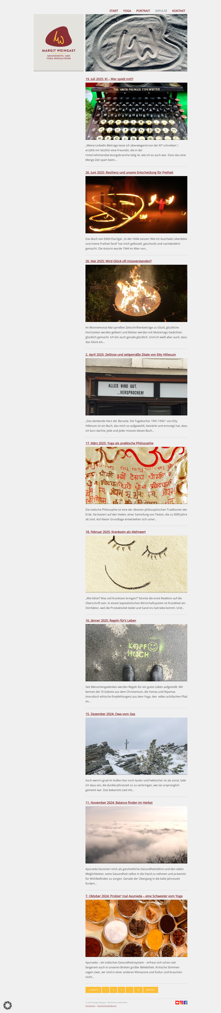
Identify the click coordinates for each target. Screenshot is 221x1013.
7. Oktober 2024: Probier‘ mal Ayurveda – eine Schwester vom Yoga (133, 896)
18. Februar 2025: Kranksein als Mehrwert (115, 532)
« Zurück (93, 989)
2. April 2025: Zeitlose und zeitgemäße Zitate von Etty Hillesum (130, 354)
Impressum (90, 1005)
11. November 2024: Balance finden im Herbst (118, 803)
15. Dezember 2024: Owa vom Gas (110, 714)
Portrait (143, 11)
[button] (7, 1005)
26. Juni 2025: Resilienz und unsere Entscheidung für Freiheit (129, 172)
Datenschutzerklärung (107, 1005)
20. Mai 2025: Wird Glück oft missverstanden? (118, 261)
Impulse (161, 11)
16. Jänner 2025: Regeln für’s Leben (110, 620)
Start (113, 11)
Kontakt (178, 11)
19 (138, 989)
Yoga (127, 11)
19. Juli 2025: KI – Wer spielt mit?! (109, 79)
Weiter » (150, 989)
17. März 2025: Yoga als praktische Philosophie (119, 443)
